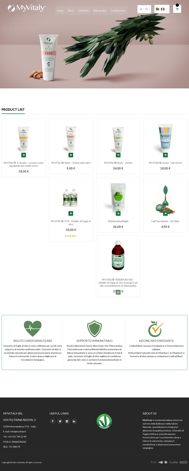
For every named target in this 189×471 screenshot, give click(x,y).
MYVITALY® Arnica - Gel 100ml (165, 163)
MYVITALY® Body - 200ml (118, 163)
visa (153, 463)
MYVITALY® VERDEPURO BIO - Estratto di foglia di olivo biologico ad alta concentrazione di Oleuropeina (118, 282)
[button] (161, 9)
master (160, 463)
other (183, 463)
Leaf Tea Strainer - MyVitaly (165, 221)
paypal (173, 463)
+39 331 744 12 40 (17, 436)
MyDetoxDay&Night (118, 221)
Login (141, 9)
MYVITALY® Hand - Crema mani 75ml (70, 163)
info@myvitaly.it (18, 431)
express (166, 463)
